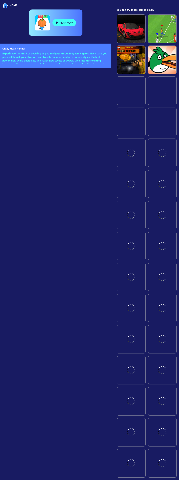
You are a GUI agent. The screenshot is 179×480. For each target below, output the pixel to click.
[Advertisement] (55, 69)
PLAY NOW (66, 22)
